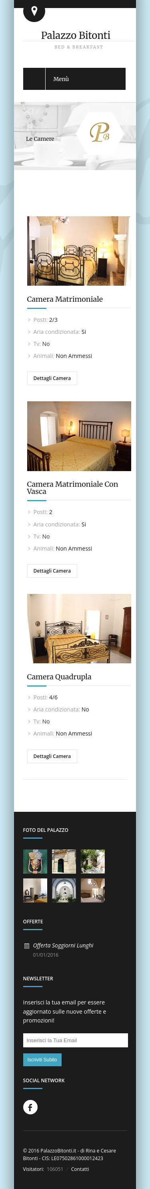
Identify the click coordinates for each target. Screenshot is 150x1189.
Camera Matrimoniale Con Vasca (72, 488)
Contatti (79, 1169)
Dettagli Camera (52, 378)
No (46, 344)
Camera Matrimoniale (65, 299)
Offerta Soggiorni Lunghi (63, 945)
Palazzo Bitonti (75, 35)
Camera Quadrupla (59, 676)
